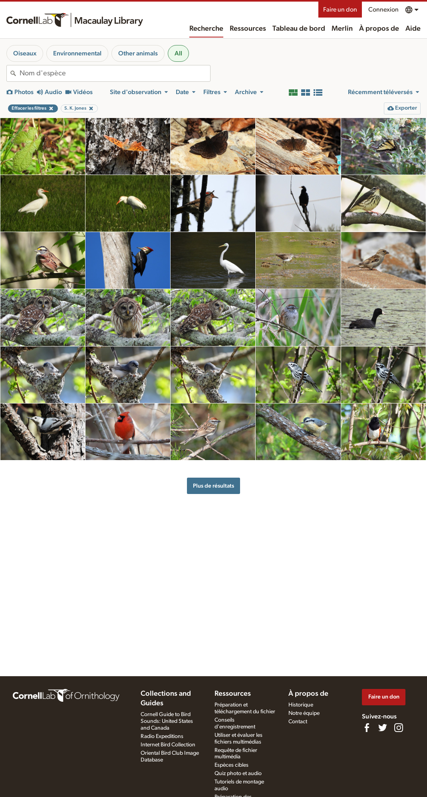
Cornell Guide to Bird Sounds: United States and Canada (167, 721)
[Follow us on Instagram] (398, 727)
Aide (413, 28)
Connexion (383, 9)
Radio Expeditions (162, 736)
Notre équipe (304, 713)
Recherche (206, 28)
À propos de (379, 28)
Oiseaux (24, 53)
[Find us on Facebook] (366, 727)
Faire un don (340, 9)
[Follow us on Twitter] (382, 727)
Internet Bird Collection (168, 745)
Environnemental (77, 53)
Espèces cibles (231, 765)
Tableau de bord (298, 28)
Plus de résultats (213, 486)
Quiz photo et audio (238, 773)
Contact (297, 721)
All (178, 53)
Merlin (342, 28)
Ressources (248, 28)
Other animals (138, 53)
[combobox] (115, 73)
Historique (300, 705)
